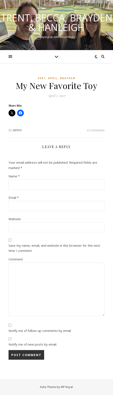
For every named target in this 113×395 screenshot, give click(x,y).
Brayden (67, 78)
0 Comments (95, 130)
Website (15, 219)
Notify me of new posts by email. (33, 344)
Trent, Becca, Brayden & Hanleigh (56, 22)
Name (14, 176)
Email (14, 197)
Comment (16, 259)
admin (17, 130)
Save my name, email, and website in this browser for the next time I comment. (54, 248)
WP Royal (67, 387)
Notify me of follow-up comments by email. (40, 330)
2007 (41, 78)
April (53, 78)
